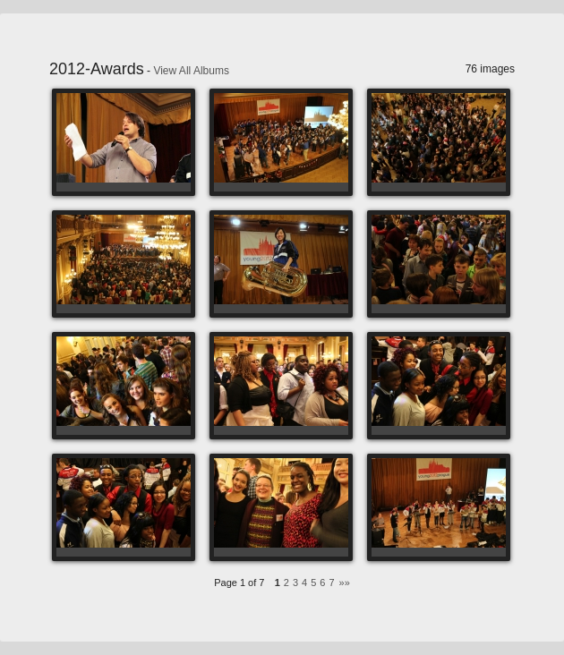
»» (344, 582)
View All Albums (191, 70)
